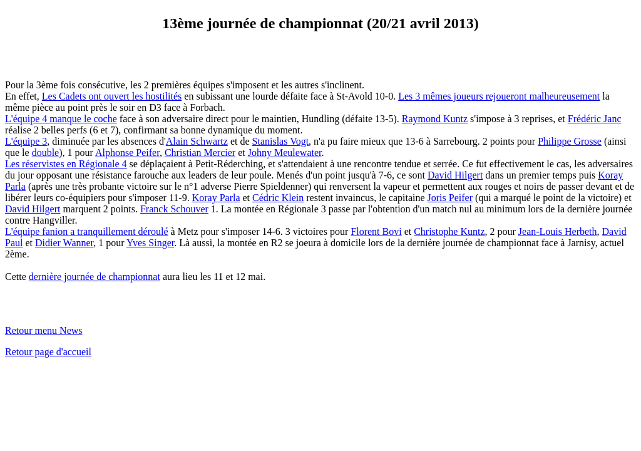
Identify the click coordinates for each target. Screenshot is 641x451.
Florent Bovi (376, 231)
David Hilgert (455, 175)
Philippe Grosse (570, 141)
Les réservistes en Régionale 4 (66, 163)
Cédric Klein (278, 197)
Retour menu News (44, 330)
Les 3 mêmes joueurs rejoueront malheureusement (499, 96)
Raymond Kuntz (435, 118)
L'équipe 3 (26, 141)
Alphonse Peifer (127, 152)
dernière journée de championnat (94, 276)
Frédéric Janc (595, 118)
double (45, 152)
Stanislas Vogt (280, 141)
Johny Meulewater (285, 152)
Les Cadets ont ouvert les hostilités (112, 96)
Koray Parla (216, 197)
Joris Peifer (450, 197)
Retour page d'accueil (48, 351)
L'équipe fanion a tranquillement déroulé (86, 231)
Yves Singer (150, 242)
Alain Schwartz (197, 141)
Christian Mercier (200, 152)
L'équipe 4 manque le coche (61, 118)
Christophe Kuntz (449, 231)
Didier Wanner (64, 242)
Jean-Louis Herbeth (557, 231)
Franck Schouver (174, 209)
